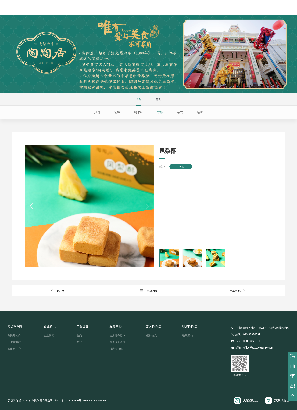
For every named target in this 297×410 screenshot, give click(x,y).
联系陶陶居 (219, 8)
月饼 (97, 112)
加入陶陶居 (196, 8)
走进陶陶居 (105, 8)
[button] (31, 206)
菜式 (180, 112)
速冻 (117, 112)
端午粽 (138, 112)
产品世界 (151, 8)
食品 (79, 335)
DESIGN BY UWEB (94, 400)
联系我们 (187, 335)
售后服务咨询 (117, 335)
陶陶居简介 (14, 335)
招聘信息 (151, 335)
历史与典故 (14, 342)
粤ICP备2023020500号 (67, 400)
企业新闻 (49, 335)
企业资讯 (128, 8)
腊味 (200, 112)
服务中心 (174, 8)
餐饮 (79, 342)
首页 (83, 8)
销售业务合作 (117, 342)
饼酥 (160, 112)
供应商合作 (116, 348)
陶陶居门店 (14, 348)
